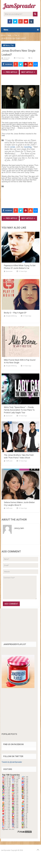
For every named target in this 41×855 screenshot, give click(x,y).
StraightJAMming (11, 316)
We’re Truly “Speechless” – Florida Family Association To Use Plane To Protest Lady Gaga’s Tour (19, 410)
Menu (6, 30)
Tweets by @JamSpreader (12, 762)
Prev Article (10, 72)
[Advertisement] (21, 80)
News (9, 35)
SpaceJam (9, 271)
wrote (12, 147)
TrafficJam (9, 461)
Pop (15, 35)
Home (3, 35)
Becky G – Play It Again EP (15, 313)
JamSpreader (5, 850)
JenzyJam (6, 58)
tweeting (27, 147)
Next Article (28, 72)
